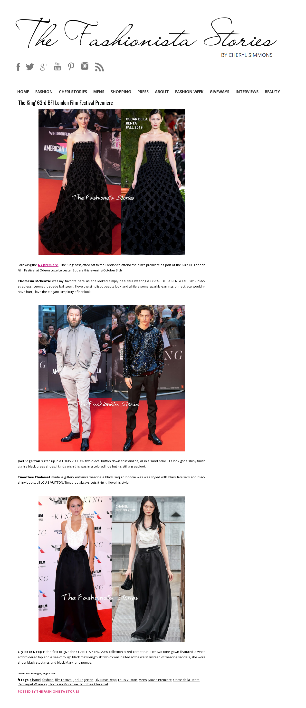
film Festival (63, 680)
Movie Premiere (160, 680)
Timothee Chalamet (93, 684)
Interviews (247, 91)
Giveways (219, 91)
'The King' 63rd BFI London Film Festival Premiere (65, 102)
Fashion (44, 91)
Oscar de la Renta (186, 680)
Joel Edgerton (83, 680)
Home (23, 91)
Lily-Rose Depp (106, 680)
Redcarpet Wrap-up (32, 684)
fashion (48, 680)
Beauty (272, 91)
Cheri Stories (73, 91)
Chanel (35, 680)
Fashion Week (189, 91)
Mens (98, 91)
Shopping (121, 91)
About (162, 91)
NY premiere (48, 265)
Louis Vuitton (127, 680)
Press (143, 91)
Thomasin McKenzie (63, 684)
